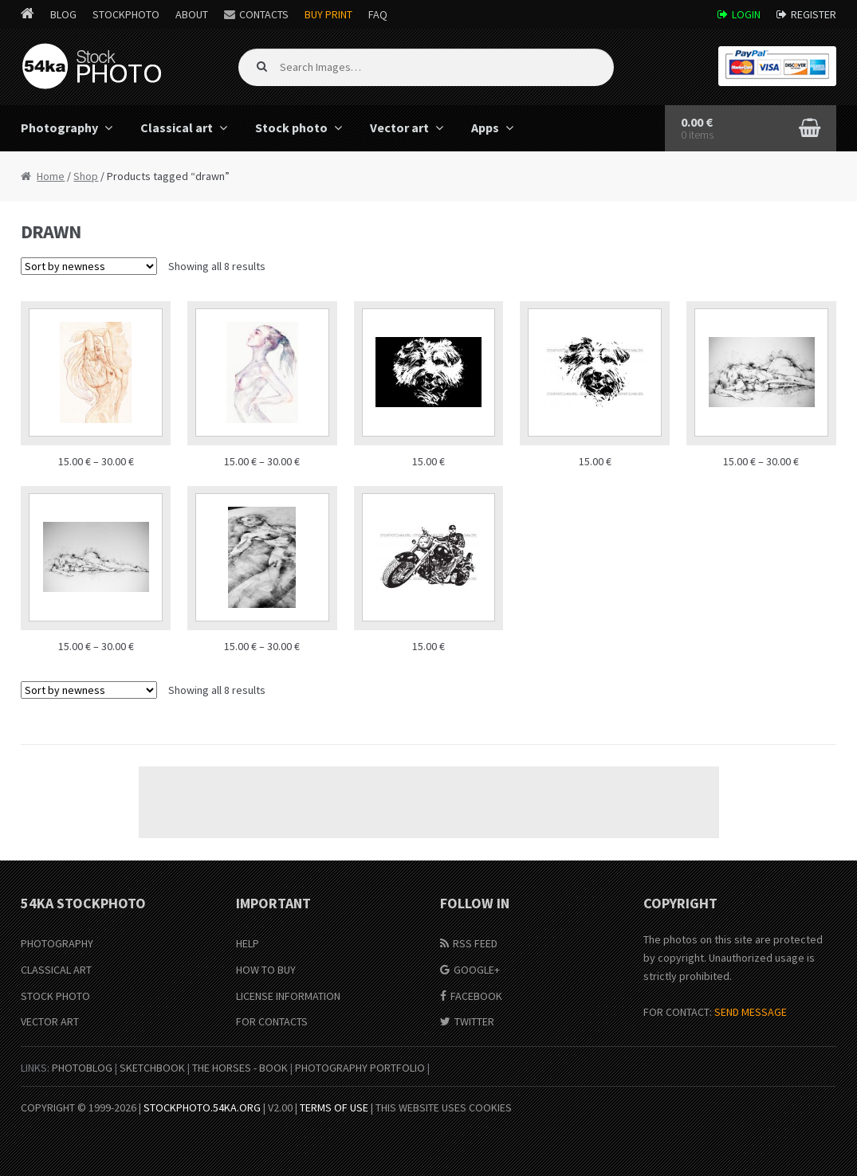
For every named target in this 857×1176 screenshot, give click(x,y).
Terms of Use (334, 1107)
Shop (85, 176)
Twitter (474, 1021)
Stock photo (291, 127)
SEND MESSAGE (750, 1012)
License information (288, 996)
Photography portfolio (360, 1067)
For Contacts (272, 1021)
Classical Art (56, 969)
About (191, 14)
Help (247, 943)
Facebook (476, 996)
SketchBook (152, 1067)
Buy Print (328, 14)
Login (746, 14)
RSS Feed (475, 943)
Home (51, 176)
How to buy (266, 969)
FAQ (377, 14)
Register (813, 14)
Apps (485, 127)
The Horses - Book (240, 1067)
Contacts (264, 14)
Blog (63, 14)
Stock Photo (55, 996)
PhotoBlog (82, 1067)
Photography (59, 127)
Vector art (399, 127)
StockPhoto (125, 14)
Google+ (477, 969)
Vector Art (50, 1021)
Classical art (176, 127)
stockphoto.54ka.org (202, 1107)
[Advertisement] (429, 802)
